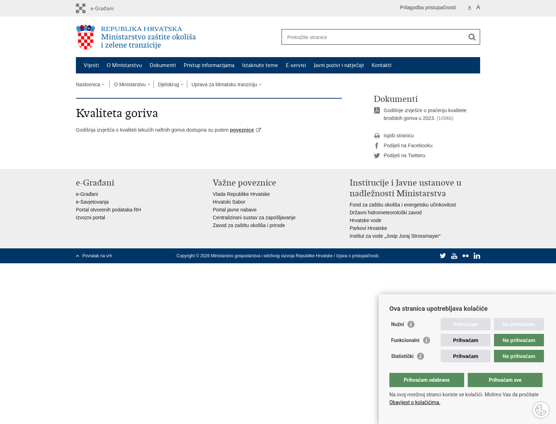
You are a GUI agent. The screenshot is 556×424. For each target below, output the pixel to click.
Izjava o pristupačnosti (357, 255)
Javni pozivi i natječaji (339, 65)
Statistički (402, 356)
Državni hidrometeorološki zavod (386, 212)
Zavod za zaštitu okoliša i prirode (249, 225)
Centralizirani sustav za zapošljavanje (254, 217)
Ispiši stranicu (394, 136)
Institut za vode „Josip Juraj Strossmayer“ (395, 236)
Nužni (397, 324)
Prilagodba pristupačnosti (428, 7)
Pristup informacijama (209, 65)
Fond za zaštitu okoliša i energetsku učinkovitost (403, 205)
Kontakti (381, 65)
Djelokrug (168, 84)
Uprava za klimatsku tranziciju (224, 84)
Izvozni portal (90, 217)
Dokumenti (163, 65)
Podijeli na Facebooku (403, 146)
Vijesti (91, 65)
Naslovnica (88, 84)
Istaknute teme (260, 65)
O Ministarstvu (124, 65)
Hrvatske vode (365, 220)
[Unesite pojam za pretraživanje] (373, 37)
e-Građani (87, 194)
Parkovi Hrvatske (368, 228)
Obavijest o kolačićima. (414, 402)
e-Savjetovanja (92, 202)
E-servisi (296, 65)
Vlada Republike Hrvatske (241, 194)
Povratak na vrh (97, 255)
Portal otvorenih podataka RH (108, 210)
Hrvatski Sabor (229, 202)
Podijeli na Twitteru (399, 156)
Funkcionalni (405, 340)
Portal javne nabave (235, 210)
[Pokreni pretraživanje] (472, 37)
